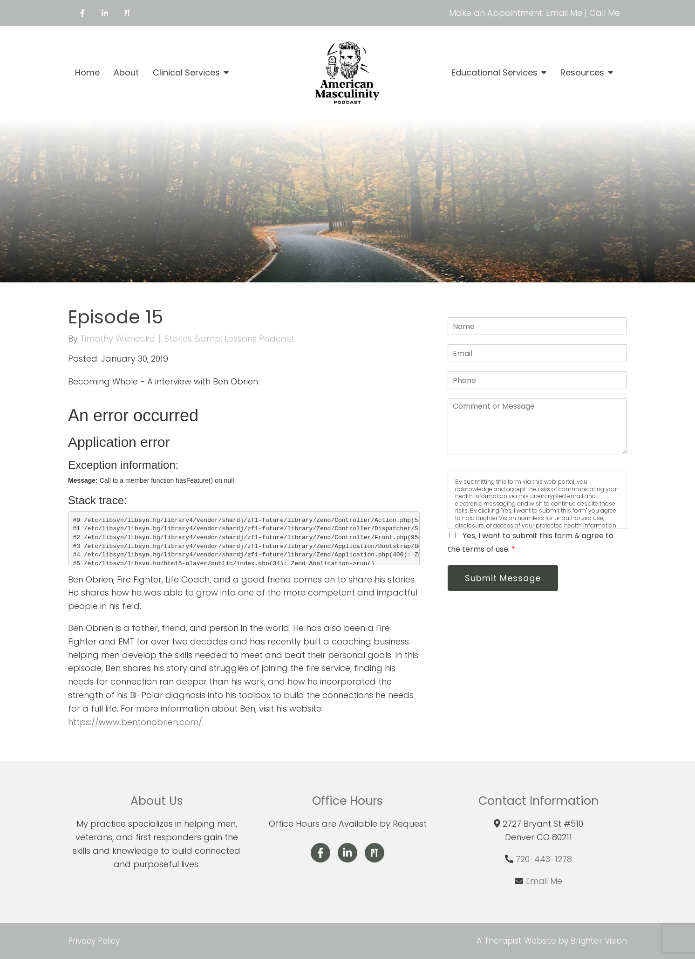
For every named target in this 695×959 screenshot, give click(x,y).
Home (87, 73)
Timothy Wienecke (117, 339)
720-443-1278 (544, 859)
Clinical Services (186, 73)
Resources (582, 73)
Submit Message (503, 578)
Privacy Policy (94, 940)
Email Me (544, 881)
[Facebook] (82, 13)
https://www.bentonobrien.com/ (135, 722)
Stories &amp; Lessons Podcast (229, 339)
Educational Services (494, 73)
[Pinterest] (127, 13)
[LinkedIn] (104, 13)
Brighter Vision (599, 940)
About (126, 73)
